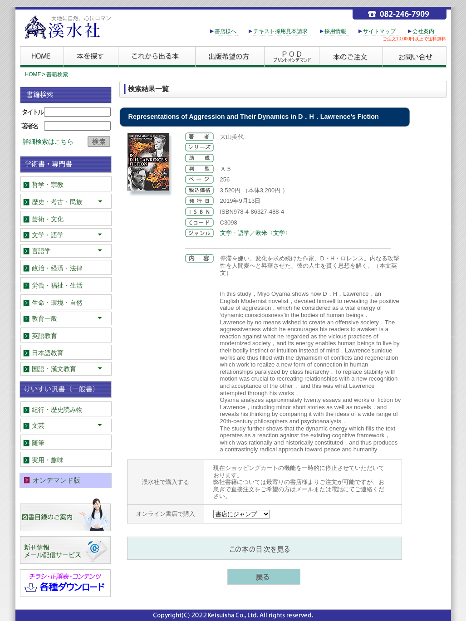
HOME (33, 74)
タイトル (32, 112)
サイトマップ (379, 31)
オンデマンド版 (56, 480)
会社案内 (423, 31)
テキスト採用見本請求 (280, 31)
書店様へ (225, 31)
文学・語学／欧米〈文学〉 (255, 233)
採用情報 (335, 31)
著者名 (29, 126)
